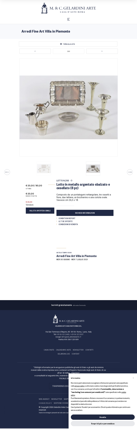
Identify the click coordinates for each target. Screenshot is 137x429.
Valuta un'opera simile (40, 211)
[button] (133, 378)
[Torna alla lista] (68, 44)
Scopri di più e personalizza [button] (102, 423)
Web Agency (44, 400)
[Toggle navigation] (68, 19)
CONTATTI (89, 351)
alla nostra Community (68, 306)
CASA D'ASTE (49, 351)
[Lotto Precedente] (35, 51)
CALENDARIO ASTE (63, 351)
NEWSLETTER (78, 351)
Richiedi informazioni (85, 213)
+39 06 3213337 (77, 335)
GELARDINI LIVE (64, 355)
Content (75, 355)
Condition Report (67, 219)
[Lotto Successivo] (102, 51)
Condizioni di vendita (68, 225)
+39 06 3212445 (62, 335)
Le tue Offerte (66, 222)
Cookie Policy (45, 404)
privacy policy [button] (80, 386)
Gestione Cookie (61, 404)
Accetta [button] (103, 417)
